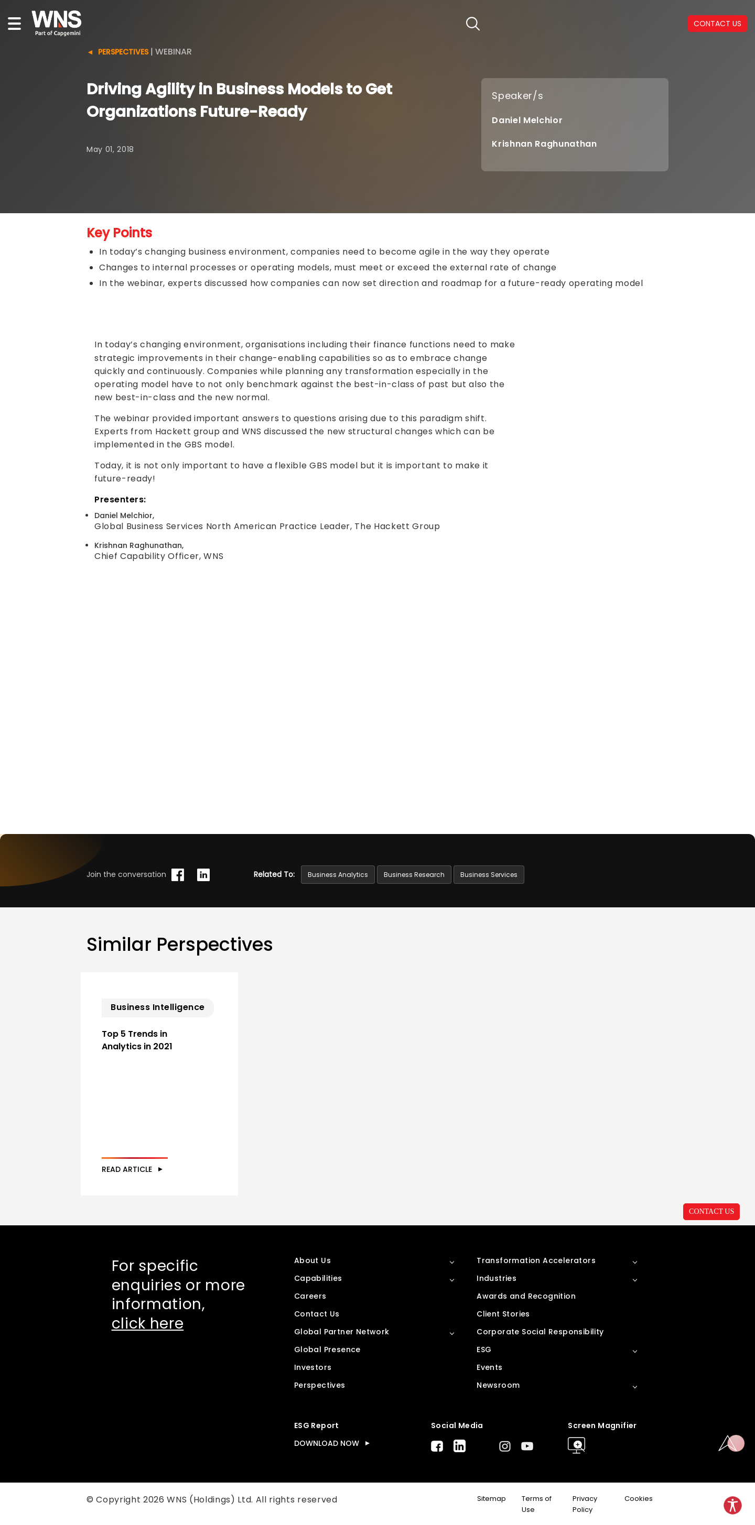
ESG (484, 1349)
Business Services (488, 874)
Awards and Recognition (526, 1296)
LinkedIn (460, 1446)
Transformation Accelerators (536, 1260)
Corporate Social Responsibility (540, 1331)
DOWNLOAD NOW (326, 1443)
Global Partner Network (342, 1331)
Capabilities (318, 1278)
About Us (312, 1260)
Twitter (482, 1446)
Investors (313, 1367)
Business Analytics (338, 874)
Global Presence (327, 1349)
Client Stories (503, 1314)
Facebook (437, 1446)
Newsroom (498, 1385)
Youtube (527, 1446)
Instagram (505, 1446)
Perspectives (123, 52)
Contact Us (317, 1314)
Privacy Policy (585, 1504)
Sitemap (491, 1499)
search (473, 24)
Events (489, 1367)
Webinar (173, 52)
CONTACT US (711, 1211)
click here (148, 1323)
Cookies (638, 1499)
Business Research (414, 874)
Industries (496, 1278)
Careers (310, 1296)
